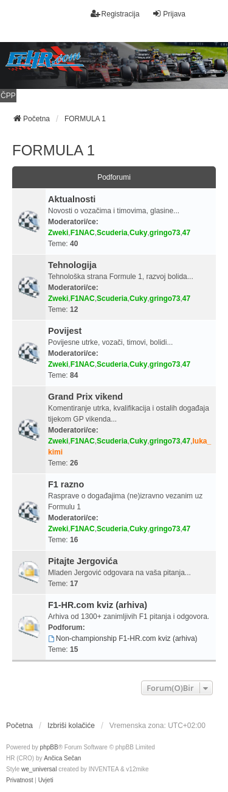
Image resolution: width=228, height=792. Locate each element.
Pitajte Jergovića (82, 561)
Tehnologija (72, 265)
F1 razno (66, 484)
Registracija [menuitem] (115, 13)
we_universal (39, 769)
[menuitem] (19, 780)
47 (186, 232)
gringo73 (165, 232)
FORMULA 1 (53, 150)
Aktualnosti (71, 199)
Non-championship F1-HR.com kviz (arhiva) (123, 638)
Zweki (58, 232)
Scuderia (112, 232)
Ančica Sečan (62, 758)
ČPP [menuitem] (8, 95)
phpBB (49, 747)
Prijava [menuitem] (168, 13)
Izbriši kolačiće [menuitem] (71, 725)
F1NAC (83, 232)
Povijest (64, 331)
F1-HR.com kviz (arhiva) (97, 605)
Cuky (138, 232)
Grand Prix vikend (85, 396)
